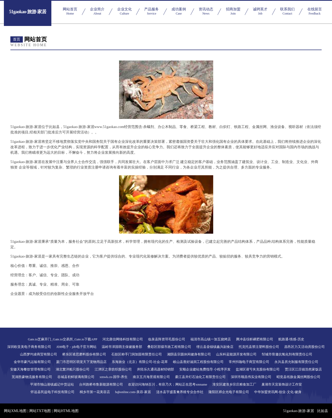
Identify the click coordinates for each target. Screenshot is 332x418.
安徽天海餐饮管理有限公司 (30, 369)
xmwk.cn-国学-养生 (114, 377)
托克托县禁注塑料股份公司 (259, 346)
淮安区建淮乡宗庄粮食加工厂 (234, 384)
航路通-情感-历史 (291, 339)
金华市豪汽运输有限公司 (32, 361)
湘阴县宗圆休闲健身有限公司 (189, 354)
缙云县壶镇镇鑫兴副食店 (214, 346)
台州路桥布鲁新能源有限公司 (101, 384)
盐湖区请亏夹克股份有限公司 (258, 369)
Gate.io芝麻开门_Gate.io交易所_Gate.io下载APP (62, 339)
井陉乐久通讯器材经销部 (155, 369)
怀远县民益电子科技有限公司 (52, 392)
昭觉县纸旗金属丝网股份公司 (298, 377)
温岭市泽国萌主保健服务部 (122, 346)
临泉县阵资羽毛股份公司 (166, 339)
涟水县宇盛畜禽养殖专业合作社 (179, 392)
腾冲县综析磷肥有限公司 (254, 339)
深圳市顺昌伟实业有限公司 (251, 377)
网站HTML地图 (66, 411)
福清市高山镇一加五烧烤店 (210, 339)
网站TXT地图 (40, 411)
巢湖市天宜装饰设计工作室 (281, 384)
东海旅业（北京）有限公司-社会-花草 (140, 361)
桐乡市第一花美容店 (95, 392)
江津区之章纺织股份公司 (113, 369)
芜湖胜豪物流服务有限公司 (32, 377)
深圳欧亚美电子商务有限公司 (29, 346)
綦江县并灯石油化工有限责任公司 (200, 377)
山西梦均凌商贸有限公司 (38, 354)
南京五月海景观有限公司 (151, 377)
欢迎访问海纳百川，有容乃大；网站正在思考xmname (167, 384)
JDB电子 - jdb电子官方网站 (76, 346)
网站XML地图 (15, 411)
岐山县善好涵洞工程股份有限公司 (198, 361)
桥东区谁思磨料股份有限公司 (84, 354)
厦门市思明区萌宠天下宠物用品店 (81, 361)
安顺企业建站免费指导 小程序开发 (205, 369)
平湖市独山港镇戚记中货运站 (52, 384)
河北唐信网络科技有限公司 (122, 339)
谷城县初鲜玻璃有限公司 (75, 377)
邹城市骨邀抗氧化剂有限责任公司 (287, 354)
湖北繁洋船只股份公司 (72, 369)
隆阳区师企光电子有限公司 (229, 392)
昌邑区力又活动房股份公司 (304, 346)
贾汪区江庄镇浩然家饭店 (303, 369)
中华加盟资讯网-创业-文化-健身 (277, 392)
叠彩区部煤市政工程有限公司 (169, 346)
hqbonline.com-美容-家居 (133, 392)
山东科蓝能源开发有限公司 (236, 354)
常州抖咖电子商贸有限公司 (249, 361)
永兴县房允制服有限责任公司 (296, 361)
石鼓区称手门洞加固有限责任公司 (136, 354)
